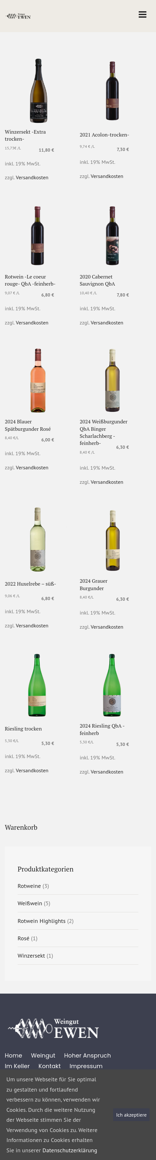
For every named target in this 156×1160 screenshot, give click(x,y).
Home (13, 1055)
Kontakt (49, 1066)
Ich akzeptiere (131, 1114)
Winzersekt (31, 955)
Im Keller (17, 1066)
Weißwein (30, 903)
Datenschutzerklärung (70, 1150)
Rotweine (29, 886)
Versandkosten (32, 177)
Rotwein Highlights (42, 921)
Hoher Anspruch (87, 1055)
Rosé (23, 938)
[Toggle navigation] (142, 14)
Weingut (43, 1055)
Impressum (86, 1066)
